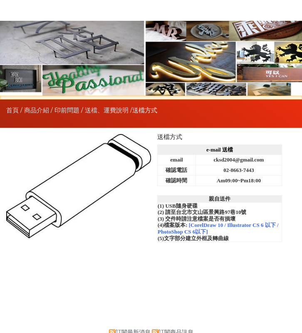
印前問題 (66, 110)
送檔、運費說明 (107, 110)
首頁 (12, 110)
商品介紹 (37, 110)
